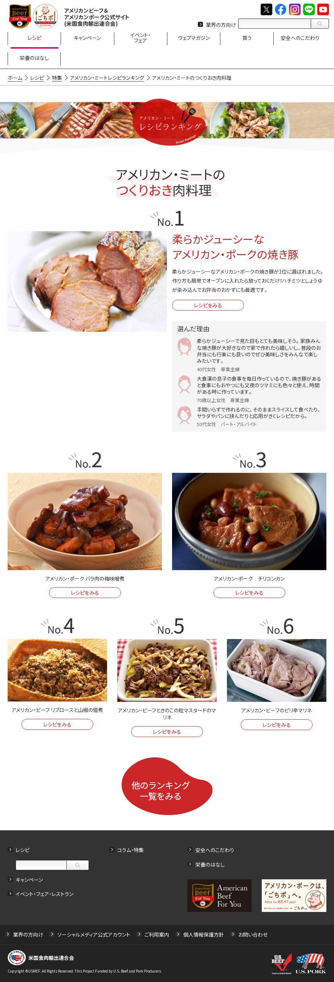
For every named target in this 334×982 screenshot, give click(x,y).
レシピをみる (208, 305)
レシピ (22, 850)
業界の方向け (221, 24)
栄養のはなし (210, 864)
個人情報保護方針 (203, 934)
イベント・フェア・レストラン (44, 893)
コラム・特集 (130, 850)
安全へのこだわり (214, 850)
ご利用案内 (156, 934)
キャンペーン (29, 879)
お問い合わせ (253, 934)
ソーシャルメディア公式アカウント (93, 934)
